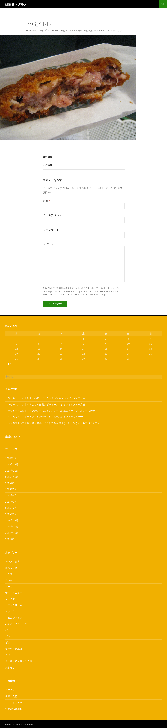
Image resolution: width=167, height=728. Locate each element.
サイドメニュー (13, 592)
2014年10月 (11, 532)
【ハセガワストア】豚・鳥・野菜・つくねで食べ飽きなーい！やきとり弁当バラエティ (52, 422)
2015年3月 (11, 501)
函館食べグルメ (16, 4)
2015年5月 (11, 488)
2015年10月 (11, 476)
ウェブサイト (51, 229)
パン (7, 635)
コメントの (13, 701)
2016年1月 (11, 457)
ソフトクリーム (13, 604)
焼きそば (10, 666)
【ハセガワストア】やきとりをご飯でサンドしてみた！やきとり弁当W (44, 416)
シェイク (10, 598)
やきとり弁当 (12, 561)
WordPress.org (13, 708)
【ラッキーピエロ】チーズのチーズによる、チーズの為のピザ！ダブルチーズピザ (50, 410)
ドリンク (10, 610)
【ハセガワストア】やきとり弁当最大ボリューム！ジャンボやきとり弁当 (45, 403)
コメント (48, 244)
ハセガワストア (13, 617)
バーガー (10, 629)
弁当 (7, 654)
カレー (8, 579)
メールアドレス (53, 215)
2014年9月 (11, 538)
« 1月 (9, 363)
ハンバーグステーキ (16, 623)
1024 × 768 (53, 30)
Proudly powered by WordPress (20, 723)
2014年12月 (11, 519)
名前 (46, 200)
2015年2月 (11, 507)
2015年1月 (11, 513)
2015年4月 (11, 494)
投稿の (11, 695)
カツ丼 (8, 573)
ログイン (10, 689)
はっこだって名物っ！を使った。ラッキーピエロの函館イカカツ (93, 30)
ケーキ (8, 585)
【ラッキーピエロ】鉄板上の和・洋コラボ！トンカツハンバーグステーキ (45, 397)
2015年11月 (11, 470)
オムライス (11, 567)
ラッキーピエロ (13, 648)
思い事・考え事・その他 (18, 660)
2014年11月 (11, 526)
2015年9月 (11, 482)
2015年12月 (11, 463)
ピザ (7, 641)
